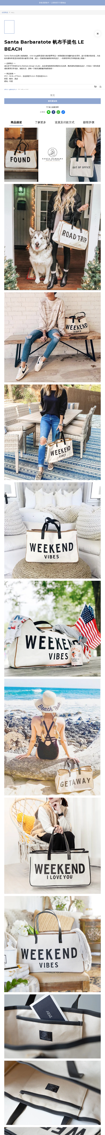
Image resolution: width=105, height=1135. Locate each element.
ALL (12, 12)
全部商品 (5, 12)
